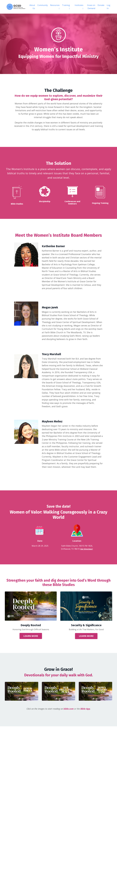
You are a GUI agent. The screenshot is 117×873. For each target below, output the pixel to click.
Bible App (85, 719)
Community (42, 5)
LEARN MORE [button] (30, 646)
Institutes (79, 7)
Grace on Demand (91, 7)
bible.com (69, 719)
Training (66, 7)
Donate (101, 5)
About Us (32, 7)
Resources (55, 7)
